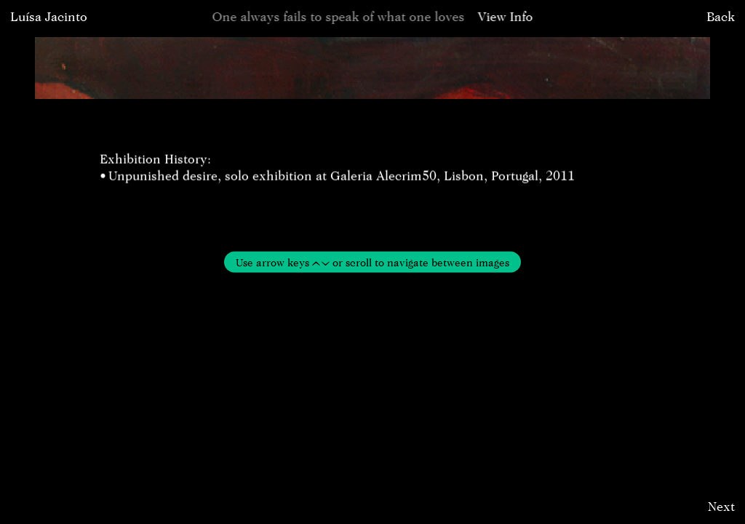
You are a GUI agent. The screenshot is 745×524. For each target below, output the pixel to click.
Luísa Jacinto (48, 16)
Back (720, 16)
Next (721, 506)
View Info (505, 16)
